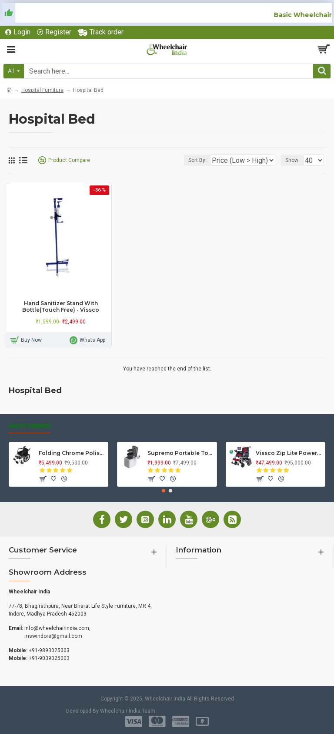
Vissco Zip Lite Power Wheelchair (289, 453)
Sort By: (197, 160)
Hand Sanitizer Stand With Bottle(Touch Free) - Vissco (60, 306)
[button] (163, 490)
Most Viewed (29, 426)
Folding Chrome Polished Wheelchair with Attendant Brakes (72, 453)
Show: (292, 160)
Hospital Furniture (42, 90)
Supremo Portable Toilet (180, 453)
